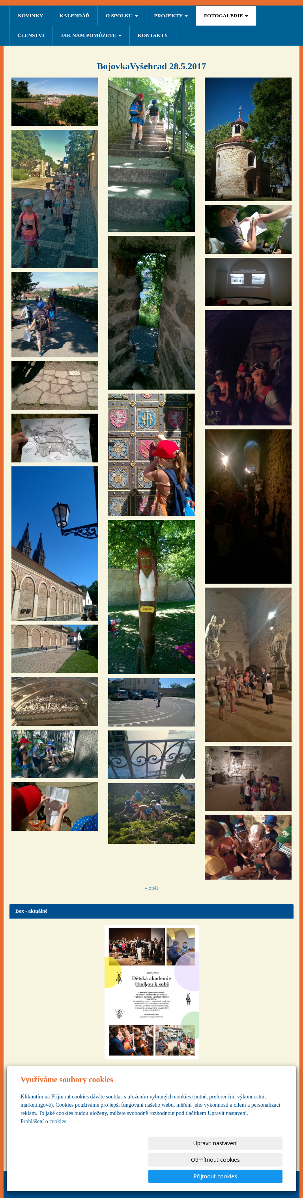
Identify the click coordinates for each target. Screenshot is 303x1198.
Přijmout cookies (252, 1176)
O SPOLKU (122, 15)
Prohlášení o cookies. (44, 1154)
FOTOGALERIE (226, 15)
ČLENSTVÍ (30, 35)
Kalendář (74, 15)
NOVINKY (30, 15)
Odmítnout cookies (187, 1176)
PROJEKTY (171, 15)
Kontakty (153, 35)
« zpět (151, 888)
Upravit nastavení (123, 1176)
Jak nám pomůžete (91, 35)
